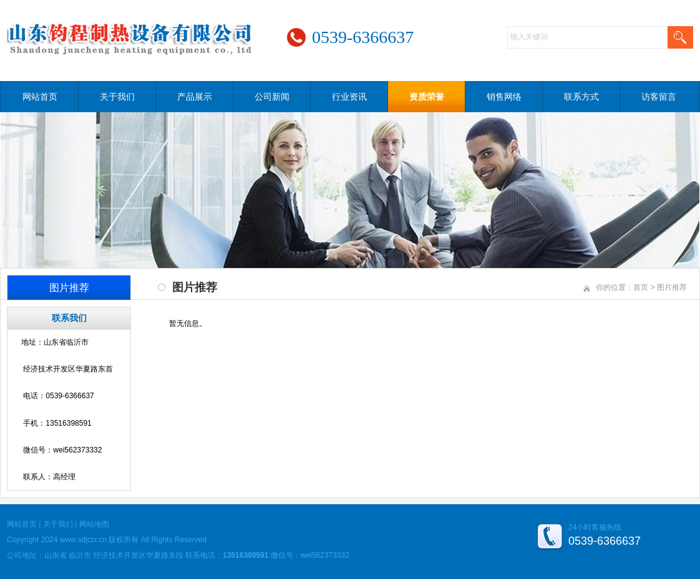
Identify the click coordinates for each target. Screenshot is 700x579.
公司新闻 (272, 97)
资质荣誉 (426, 97)
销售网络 (504, 97)
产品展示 (194, 97)
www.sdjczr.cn (83, 539)
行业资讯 (349, 97)
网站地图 (94, 524)
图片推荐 (672, 287)
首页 (640, 287)
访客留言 (658, 97)
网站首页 (39, 97)
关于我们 (117, 97)
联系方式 (581, 97)
